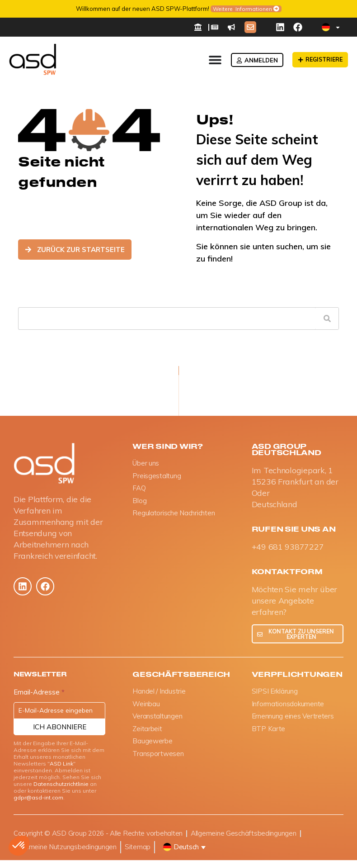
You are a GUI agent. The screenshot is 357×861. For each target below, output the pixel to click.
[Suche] (327, 318)
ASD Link (61, 764)
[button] (19, 845)
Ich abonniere (59, 727)
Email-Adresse (39, 693)
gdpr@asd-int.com (38, 798)
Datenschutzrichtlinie (61, 784)
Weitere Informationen (242, 8)
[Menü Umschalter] (212, 60)
